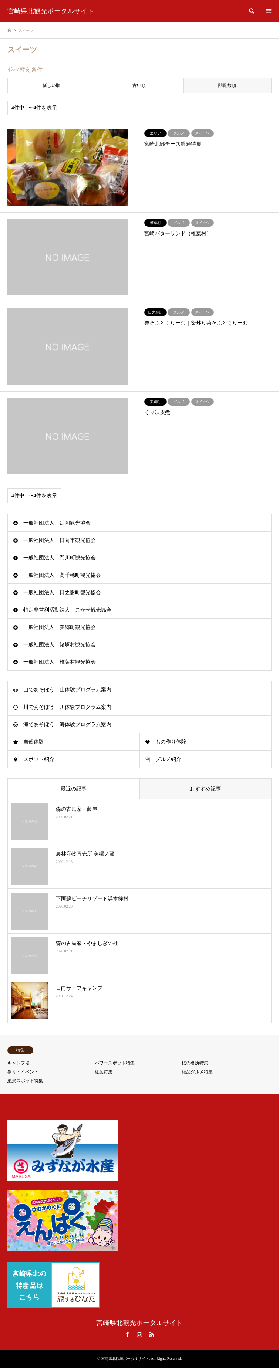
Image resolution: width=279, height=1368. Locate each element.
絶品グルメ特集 (197, 1071)
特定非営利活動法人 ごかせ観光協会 (67, 610)
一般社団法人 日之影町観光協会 (62, 592)
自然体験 (33, 742)
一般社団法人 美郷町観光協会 (59, 627)
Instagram (139, 1334)
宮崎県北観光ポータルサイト (139, 1323)
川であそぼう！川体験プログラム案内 (67, 707)
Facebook (127, 1334)
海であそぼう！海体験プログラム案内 (67, 724)
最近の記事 (74, 789)
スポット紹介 (38, 759)
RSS (151, 1334)
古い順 (139, 85)
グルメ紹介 (168, 759)
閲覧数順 (227, 85)
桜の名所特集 (195, 1063)
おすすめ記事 (205, 789)
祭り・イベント (22, 1071)
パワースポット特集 (115, 1063)
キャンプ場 (18, 1063)
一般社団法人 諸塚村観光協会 (59, 644)
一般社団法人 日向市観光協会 (59, 540)
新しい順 (51, 85)
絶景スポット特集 (25, 1080)
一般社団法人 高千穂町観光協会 (62, 575)
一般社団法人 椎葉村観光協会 (59, 662)
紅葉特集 (103, 1071)
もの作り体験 (170, 742)
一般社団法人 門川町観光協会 (59, 558)
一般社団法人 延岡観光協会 (57, 523)
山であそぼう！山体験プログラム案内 (67, 690)
